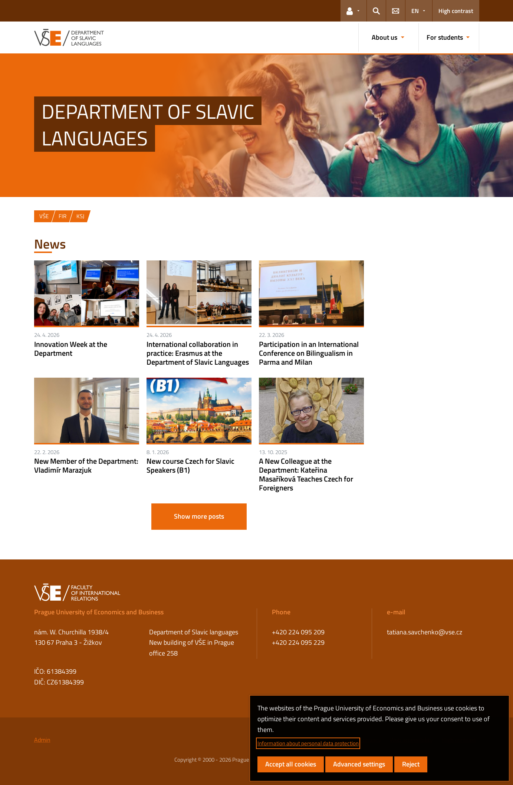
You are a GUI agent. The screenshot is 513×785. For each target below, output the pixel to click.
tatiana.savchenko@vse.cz (424, 632)
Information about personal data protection (308, 743)
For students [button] (445, 37)
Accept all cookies (290, 764)
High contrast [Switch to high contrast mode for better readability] (455, 10)
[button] (353, 11)
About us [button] (384, 37)
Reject (411, 764)
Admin (42, 739)
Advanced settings (359, 764)
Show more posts (199, 516)
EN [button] (415, 10)
